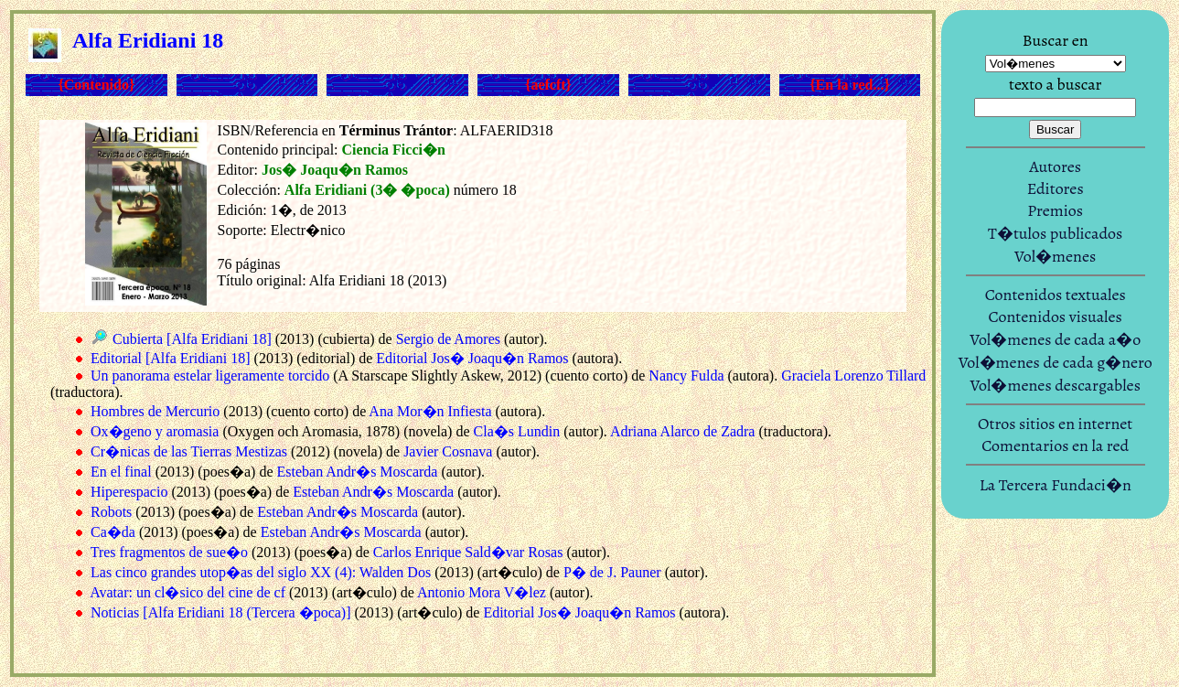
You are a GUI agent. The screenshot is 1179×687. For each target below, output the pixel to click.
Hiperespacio (129, 491)
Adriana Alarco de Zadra (683, 431)
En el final (121, 471)
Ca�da (113, 532)
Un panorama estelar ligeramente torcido (210, 375)
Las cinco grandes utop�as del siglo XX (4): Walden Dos (261, 572)
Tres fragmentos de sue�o (169, 552)
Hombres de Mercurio (155, 411)
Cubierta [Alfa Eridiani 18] (192, 339)
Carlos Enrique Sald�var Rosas (468, 552)
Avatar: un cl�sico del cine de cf (187, 592)
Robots (111, 512)
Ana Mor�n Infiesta (430, 411)
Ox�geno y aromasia (155, 431)
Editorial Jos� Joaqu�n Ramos (472, 358)
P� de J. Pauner (612, 572)
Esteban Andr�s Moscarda (356, 471)
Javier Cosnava (447, 451)
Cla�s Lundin (517, 431)
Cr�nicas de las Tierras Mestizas (189, 451)
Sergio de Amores (448, 339)
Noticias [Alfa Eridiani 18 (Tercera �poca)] (221, 612)
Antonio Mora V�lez (481, 592)
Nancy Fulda (685, 375)
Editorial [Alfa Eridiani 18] (171, 358)
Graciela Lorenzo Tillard (853, 375)
